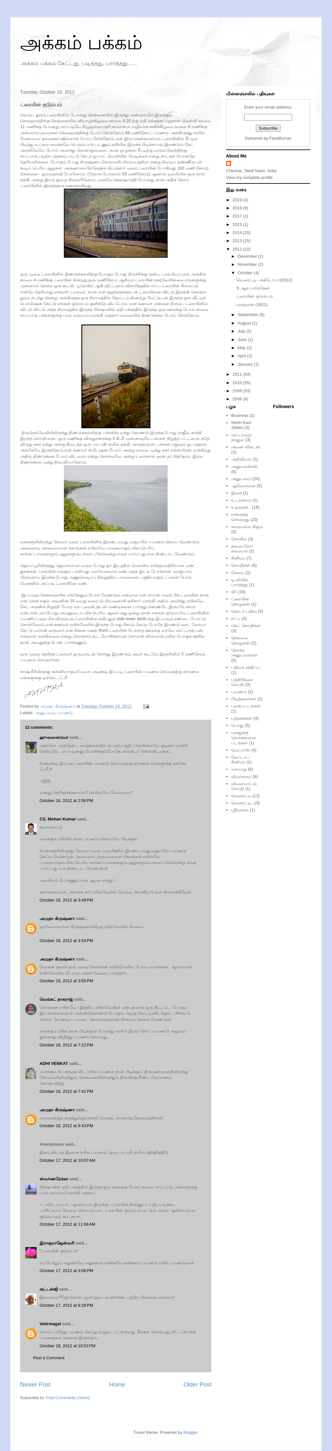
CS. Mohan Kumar (58, 819)
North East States (241, 425)
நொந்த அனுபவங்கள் (244, 653)
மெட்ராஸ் (240, 750)
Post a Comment (49, 1357)
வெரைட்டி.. (242, 802)
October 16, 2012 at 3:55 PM (66, 980)
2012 (237, 249)
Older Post (197, 1384)
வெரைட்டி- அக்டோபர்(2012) (264, 279)
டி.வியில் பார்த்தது (239, 582)
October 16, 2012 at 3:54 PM (66, 940)
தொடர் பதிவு (244, 611)
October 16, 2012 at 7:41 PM (66, 1091)
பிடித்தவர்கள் (243, 698)
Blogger (191, 1432)
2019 (237, 199)
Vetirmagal (50, 1323)
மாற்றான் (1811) (251, 304)
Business (239, 415)
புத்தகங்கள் (241, 718)
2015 (237, 224)
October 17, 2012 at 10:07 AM (67, 1160)
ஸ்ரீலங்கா (240, 810)
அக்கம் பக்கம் (81, 42)
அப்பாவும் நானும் (241, 437)
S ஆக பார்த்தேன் (252, 288)
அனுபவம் (45, 712)
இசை (236, 492)
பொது (237, 725)
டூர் (234, 591)
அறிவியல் (241, 459)
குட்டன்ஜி (49, 1289)
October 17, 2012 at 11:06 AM (67, 1224)
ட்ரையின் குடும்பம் (254, 296)
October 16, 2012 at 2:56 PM (66, 800)
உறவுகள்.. (241, 507)
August (245, 323)
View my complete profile (249, 177)
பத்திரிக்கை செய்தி (242, 682)
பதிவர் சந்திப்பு (245, 667)
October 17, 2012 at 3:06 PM (66, 1270)
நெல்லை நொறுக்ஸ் (240, 640)
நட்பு (235, 618)
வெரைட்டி (241, 795)
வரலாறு (239, 769)
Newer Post (35, 1384)
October (246, 272)
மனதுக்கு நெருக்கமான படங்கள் (243, 737)
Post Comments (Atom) (68, 1397)
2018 (237, 208)
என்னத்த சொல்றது (240, 517)
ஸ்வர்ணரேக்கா (54, 1178)
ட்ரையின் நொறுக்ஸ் (240, 601)
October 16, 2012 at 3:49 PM (66, 900)
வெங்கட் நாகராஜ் (56, 999)
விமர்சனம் (241, 776)
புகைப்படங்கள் (246, 705)
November (248, 264)
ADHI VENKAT (54, 1063)
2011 (237, 374)
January (246, 364)
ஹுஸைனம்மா (54, 737)
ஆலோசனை (243, 485)
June (243, 339)
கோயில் (239, 539)
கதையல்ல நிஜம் (247, 526)
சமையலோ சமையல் (242, 549)
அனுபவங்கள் (244, 466)
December (248, 256)
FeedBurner (280, 138)
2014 (237, 232)
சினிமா (238, 558)
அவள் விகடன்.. (246, 446)
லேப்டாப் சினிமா (240, 760)
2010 (237, 382)
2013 (237, 240)
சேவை (237, 572)
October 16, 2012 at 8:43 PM (66, 1125)
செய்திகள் (240, 565)
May (242, 347)
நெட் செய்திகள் (246, 625)
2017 (237, 216)
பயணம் (65, 712)
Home (117, 1384)
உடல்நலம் (241, 500)
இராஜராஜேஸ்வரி (57, 1243)
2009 (237, 390)
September (248, 314)
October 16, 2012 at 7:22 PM (66, 1045)
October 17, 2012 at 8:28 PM (66, 1305)
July (242, 331)
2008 (237, 398)
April (242, 355)
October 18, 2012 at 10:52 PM (67, 1345)
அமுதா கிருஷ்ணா (57, 918)
